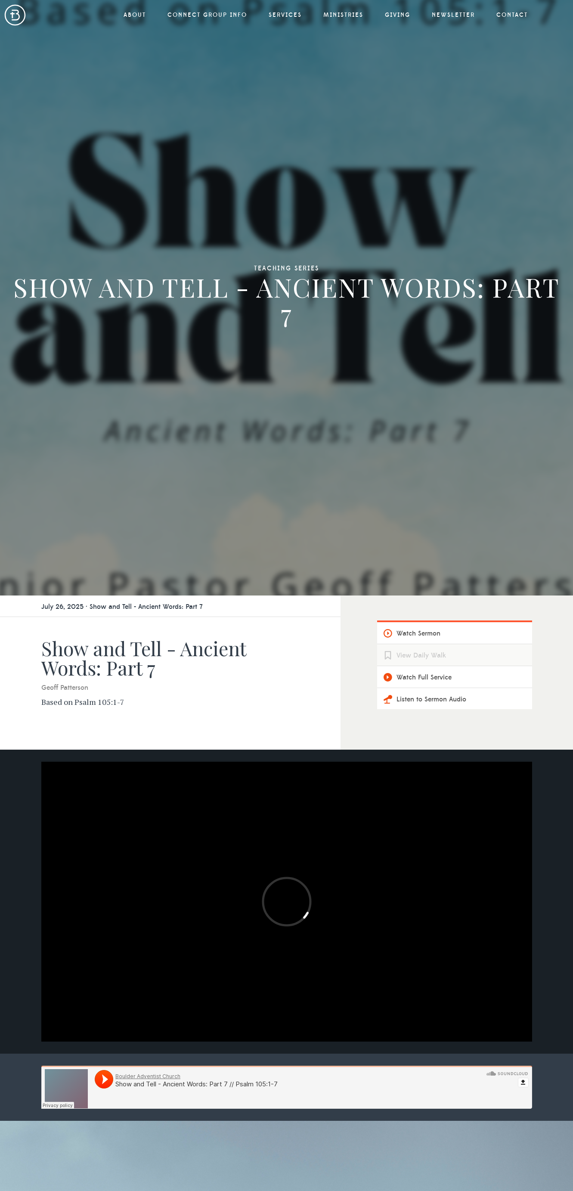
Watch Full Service (424, 677)
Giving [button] (397, 15)
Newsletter (453, 15)
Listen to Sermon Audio (431, 699)
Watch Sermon (418, 633)
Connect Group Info (207, 15)
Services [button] (285, 15)
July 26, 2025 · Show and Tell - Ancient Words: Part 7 (122, 606)
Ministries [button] (343, 15)
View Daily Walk (421, 655)
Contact (512, 15)
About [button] (135, 15)
